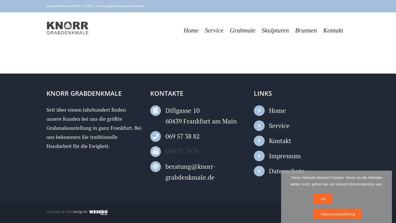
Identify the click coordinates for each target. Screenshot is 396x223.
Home (277, 110)
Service (279, 125)
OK (323, 199)
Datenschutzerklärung (338, 214)
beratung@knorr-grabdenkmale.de (120, 6)
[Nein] (385, 196)
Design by (80, 211)
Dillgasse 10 (182, 110)
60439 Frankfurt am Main (201, 121)
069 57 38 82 (182, 136)
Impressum (285, 156)
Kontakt (280, 141)
